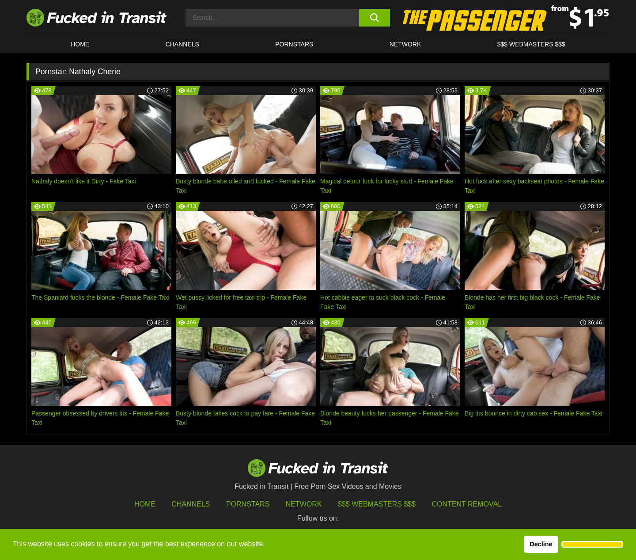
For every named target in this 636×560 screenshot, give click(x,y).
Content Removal (467, 504)
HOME (80, 44)
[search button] (374, 18)
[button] (592, 544)
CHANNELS (182, 44)
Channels (190, 504)
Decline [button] (541, 544)
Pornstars (294, 44)
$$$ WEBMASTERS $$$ (531, 44)
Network (405, 44)
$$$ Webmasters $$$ (377, 504)
